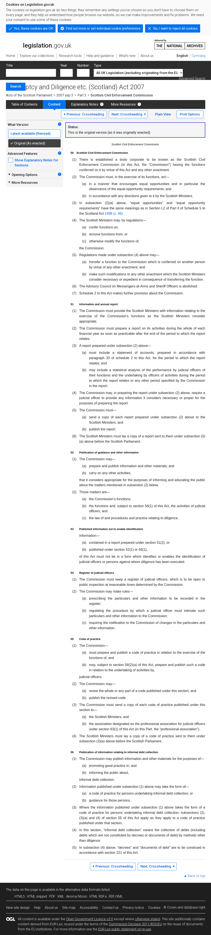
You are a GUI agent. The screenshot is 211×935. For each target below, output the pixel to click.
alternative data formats (83, 890)
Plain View (163, 114)
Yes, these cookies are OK (33, 28)
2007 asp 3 (64, 95)
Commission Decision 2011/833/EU (135, 924)
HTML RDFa (98, 896)
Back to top (196, 876)
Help (37, 908)
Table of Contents (24, 104)
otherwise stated (147, 919)
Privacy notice (133, 908)
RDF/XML (116, 896)
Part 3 (81, 95)
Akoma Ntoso (76, 896)
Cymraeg (198, 56)
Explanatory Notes (84, 104)
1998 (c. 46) (114, 213)
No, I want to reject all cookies (175, 28)
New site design (18, 908)
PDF (52, 896)
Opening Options (23, 175)
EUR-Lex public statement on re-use (124, 929)
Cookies (154, 908)
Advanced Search (192, 79)
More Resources (123, 104)
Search (15, 86)
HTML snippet (37, 896)
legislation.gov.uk (38, 44)
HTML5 (19, 896)
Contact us (110, 908)
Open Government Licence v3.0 (89, 919)
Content (54, 104)
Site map (68, 908)
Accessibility (89, 908)
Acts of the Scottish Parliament (29, 95)
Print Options (190, 114)
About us (51, 908)
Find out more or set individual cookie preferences (103, 28)
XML (60, 896)
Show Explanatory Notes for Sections (36, 162)
